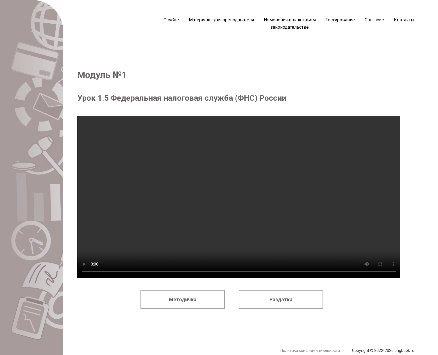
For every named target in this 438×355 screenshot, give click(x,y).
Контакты (404, 20)
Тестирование (340, 20)
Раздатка (280, 299)
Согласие (374, 20)
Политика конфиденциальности (310, 350)
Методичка (182, 299)
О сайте (171, 20)
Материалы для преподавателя (221, 20)
